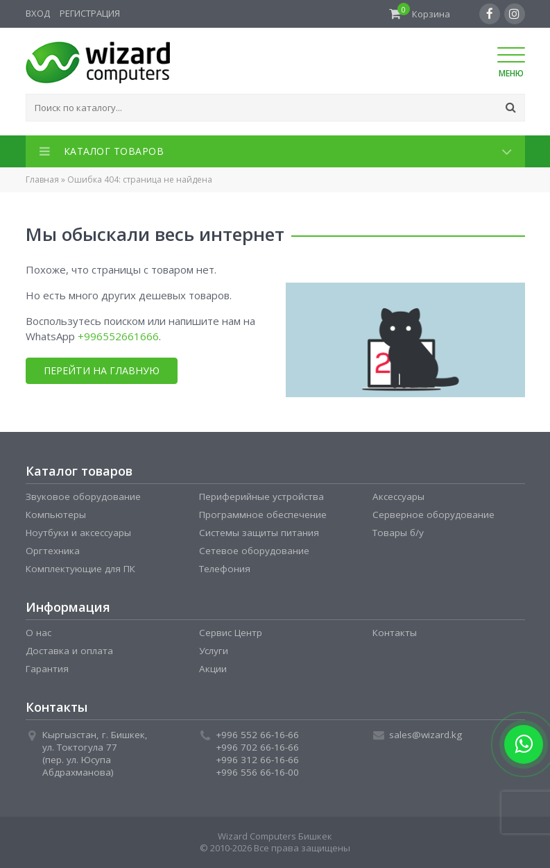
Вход (38, 13)
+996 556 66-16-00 (257, 772)
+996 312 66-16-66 (257, 759)
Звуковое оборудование (83, 496)
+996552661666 (118, 336)
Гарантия (47, 668)
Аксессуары (398, 496)
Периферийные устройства (261, 496)
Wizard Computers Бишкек (275, 836)
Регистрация (90, 13)
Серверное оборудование (433, 514)
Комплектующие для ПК (80, 568)
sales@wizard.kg (425, 734)
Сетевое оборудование (254, 550)
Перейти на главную (100, 370)
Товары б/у (398, 532)
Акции (213, 668)
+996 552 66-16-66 (257, 734)
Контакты (394, 632)
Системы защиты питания (259, 532)
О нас (38, 632)
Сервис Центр (230, 632)
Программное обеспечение (263, 514)
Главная (42, 179)
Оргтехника (53, 550)
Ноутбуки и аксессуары (78, 532)
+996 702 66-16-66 (257, 747)
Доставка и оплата (69, 650)
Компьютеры (56, 514)
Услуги (213, 650)
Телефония (224, 568)
